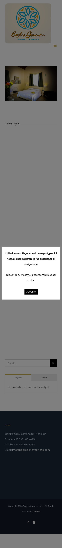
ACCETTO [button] (31, 292)
